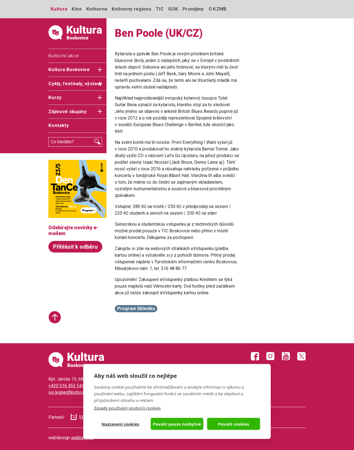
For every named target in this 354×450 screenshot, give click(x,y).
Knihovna (96, 9)
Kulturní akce (63, 55)
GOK (173, 9)
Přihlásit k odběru (75, 246)
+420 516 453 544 (66, 385)
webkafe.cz (82, 437)
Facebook (255, 356)
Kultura (59, 9)
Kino (77, 9)
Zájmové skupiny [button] (67, 111)
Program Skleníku (136, 308)
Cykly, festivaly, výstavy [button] (75, 83)
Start (54, 317)
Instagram (270, 356)
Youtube (286, 356)
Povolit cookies (233, 424)
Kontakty (58, 125)
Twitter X (301, 356)
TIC (160, 9)
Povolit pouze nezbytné (177, 424)
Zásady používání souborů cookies (127, 408)
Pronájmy (193, 9)
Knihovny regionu (131, 9)
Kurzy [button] (55, 97)
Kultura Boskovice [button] (69, 69)
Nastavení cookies (120, 424)
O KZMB (218, 9)
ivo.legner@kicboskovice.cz (75, 392)
